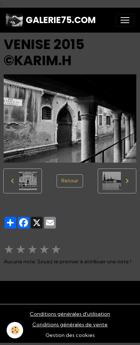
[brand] (51, 20)
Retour (69, 180)
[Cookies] (15, 330)
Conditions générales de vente (70, 324)
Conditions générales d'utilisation (70, 314)
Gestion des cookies (70, 335)
